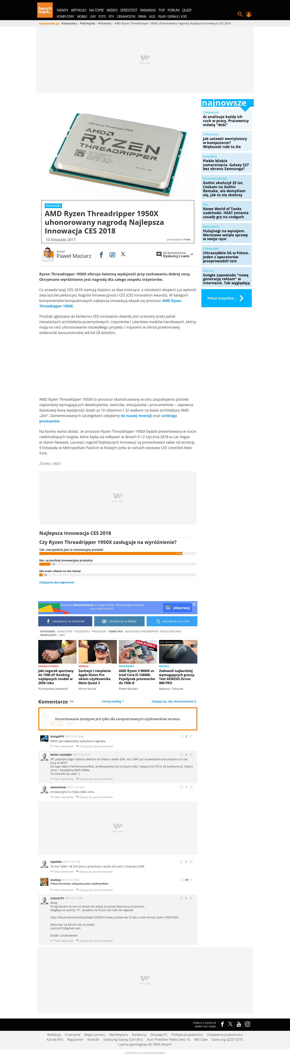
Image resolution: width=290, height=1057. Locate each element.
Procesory (99, 631)
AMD (62, 635)
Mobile (83, 666)
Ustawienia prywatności (225, 1034)
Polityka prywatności (187, 1034)
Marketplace (118, 1034)
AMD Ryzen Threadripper (141, 631)
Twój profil (248, 14)
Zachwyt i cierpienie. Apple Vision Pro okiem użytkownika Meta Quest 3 (95, 677)
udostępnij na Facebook (65, 621)
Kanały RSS (55, 1039)
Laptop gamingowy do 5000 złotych (145, 1044)
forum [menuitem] (173, 10)
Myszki (164, 666)
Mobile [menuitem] (82, 16)
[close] (194, 604)
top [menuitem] (161, 10)
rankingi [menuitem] (147, 10)
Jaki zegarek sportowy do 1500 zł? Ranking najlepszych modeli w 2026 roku (56, 677)
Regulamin (75, 1039)
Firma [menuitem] (142, 16)
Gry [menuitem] (93, 16)
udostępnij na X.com (172, 621)
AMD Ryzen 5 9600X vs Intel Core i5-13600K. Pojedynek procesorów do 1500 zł (137, 677)
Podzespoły (82, 631)
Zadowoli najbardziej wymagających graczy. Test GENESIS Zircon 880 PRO (177, 677)
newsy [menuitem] (62, 10)
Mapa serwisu (94, 1034)
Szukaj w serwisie (240, 14)
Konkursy (139, 1034)
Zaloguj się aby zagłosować (56, 582)
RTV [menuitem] (111, 16)
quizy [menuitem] (187, 10)
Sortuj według (113, 701)
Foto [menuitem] (102, 16)
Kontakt (93, 1039)
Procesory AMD (170, 631)
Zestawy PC (159, 1034)
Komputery (64, 631)
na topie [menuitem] (96, 10)
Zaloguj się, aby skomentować (173, 701)
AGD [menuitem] (152, 16)
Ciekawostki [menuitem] (126, 16)
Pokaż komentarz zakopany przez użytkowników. (79, 883)
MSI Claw (200, 1039)
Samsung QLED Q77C (227, 1039)
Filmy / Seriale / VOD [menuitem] (172, 16)
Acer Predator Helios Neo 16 (168, 1039)
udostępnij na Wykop (119, 621)
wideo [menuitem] (112, 10)
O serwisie (72, 1034)
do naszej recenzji (136, 415)
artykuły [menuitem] (78, 10)
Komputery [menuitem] (65, 16)
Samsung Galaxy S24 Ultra (123, 1039)
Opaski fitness (48, 666)
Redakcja (54, 1034)
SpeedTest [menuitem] (128, 10)
